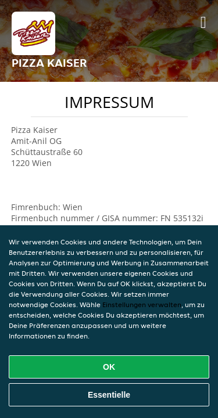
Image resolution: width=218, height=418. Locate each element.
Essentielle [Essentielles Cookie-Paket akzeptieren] (109, 394)
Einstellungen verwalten (141, 304)
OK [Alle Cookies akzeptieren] (109, 367)
